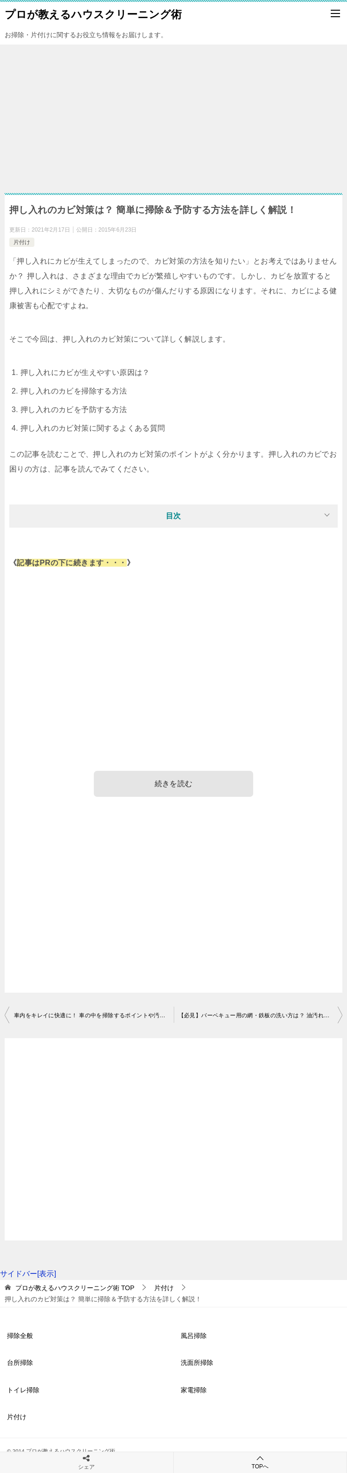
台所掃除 (20, 1362)
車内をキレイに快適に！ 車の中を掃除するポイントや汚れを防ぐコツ (94, 1015)
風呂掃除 (194, 1335)
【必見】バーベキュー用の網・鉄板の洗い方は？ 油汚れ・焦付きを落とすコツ (260, 1015)
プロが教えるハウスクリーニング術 (93, 13)
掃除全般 (20, 1335)
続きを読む (174, 784)
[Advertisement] (173, 114)
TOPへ (260, 1462)
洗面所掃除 (197, 1362)
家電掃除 (194, 1390)
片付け (21, 242)
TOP (74, 1288)
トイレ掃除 (23, 1390)
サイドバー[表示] (28, 1274)
